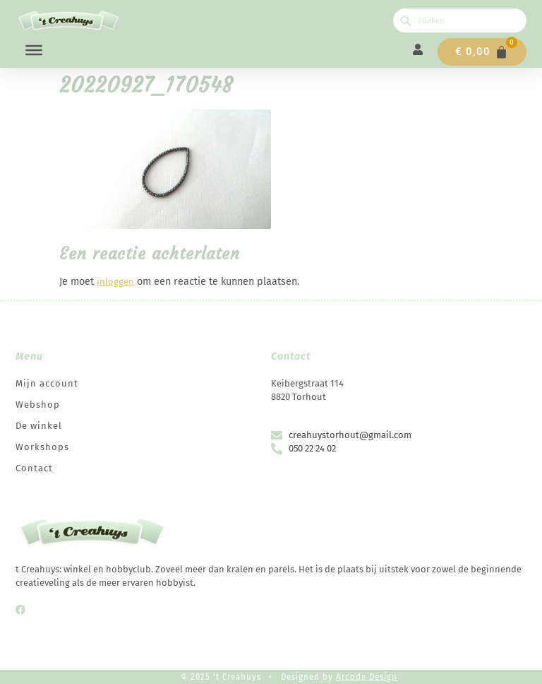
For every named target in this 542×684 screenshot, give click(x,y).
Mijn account (47, 383)
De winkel (39, 425)
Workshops (42, 447)
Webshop (38, 404)
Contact (34, 468)
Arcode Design (366, 677)
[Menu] (33, 50)
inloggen (115, 281)
